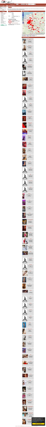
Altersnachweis (2, 22)
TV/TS (13, 15)
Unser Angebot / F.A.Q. (3, 21)
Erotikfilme (2, 19)
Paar (12, 14)
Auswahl (10, 7)
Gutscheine (2, 20)
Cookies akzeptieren (38, 423)
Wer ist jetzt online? (3, 14)
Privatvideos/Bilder (3, 18)
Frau (12, 12)
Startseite (2, 12)
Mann (13, 13)
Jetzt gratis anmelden (3, 13)
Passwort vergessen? (2, 10)
